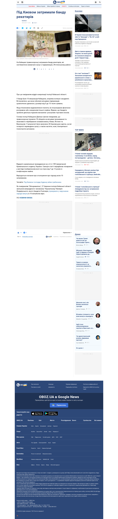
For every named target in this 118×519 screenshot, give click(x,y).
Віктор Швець (79, 245)
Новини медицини (36, 459)
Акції (49, 442)
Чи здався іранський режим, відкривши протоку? (83, 338)
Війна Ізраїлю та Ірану (53, 6)
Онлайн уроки (46, 437)
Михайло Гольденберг (81, 319)
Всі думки (79, 348)
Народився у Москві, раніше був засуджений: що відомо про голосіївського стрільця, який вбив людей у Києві (88, 172)
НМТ (61, 437)
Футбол (33, 431)
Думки (77, 234)
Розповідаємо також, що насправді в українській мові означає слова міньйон (83, 84)
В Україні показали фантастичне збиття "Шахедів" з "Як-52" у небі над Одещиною (87, 37)
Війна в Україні (41, 6)
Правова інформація (71, 384)
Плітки (38, 465)
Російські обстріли (73, 6)
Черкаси (55, 426)
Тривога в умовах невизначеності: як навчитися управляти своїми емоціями (83, 264)
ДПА (53, 437)
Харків (36, 426)
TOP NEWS (79, 130)
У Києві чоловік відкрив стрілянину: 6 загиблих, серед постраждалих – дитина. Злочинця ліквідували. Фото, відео (88, 156)
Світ (40, 420)
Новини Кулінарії (46, 448)
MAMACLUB (46, 459)
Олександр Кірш (80, 331)
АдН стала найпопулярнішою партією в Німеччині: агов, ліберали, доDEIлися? (85, 326)
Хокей (45, 431)
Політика (31, 420)
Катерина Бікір (80, 268)
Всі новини (97, 420)
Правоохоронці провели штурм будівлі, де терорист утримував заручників (87, 161)
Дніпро (49, 426)
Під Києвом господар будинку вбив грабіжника (42, 182)
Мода (47, 465)
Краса (42, 465)
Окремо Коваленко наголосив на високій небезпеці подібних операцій (87, 42)
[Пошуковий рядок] (99, 2)
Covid (52, 459)
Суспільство (87, 420)
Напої (38, 448)
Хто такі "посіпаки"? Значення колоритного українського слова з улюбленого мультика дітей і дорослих (83, 76)
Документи (51, 387)
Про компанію (35, 384)
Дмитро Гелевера (80, 309)
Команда (50, 384)
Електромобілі (43, 442)
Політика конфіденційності (90, 384)
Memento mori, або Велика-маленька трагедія (82, 304)
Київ (32, 426)
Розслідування (66, 420)
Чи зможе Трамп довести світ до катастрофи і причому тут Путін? (83, 240)
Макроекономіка (47, 453)
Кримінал (24, 20)
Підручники (38, 437)
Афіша (32, 465)
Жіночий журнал (55, 465)
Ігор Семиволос (80, 342)
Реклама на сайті (36, 387)
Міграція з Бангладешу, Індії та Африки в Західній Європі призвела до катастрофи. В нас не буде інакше (85, 252)
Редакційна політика (27, 236)
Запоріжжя (43, 426)
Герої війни (31, 6)
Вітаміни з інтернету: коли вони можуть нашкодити (85, 315)
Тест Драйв (34, 442)
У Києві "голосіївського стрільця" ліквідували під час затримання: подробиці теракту (87, 189)
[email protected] (37, 506)
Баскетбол (39, 431)
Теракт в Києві (85, 6)
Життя (52, 420)
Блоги (74, 420)
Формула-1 (56, 431)
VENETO (64, 6)
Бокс (50, 431)
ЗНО (57, 437)
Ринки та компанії (36, 453)
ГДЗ (32, 437)
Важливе (78, 11)
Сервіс (54, 442)
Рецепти (33, 448)
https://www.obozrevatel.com (74, 472)
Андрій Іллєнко (80, 257)
